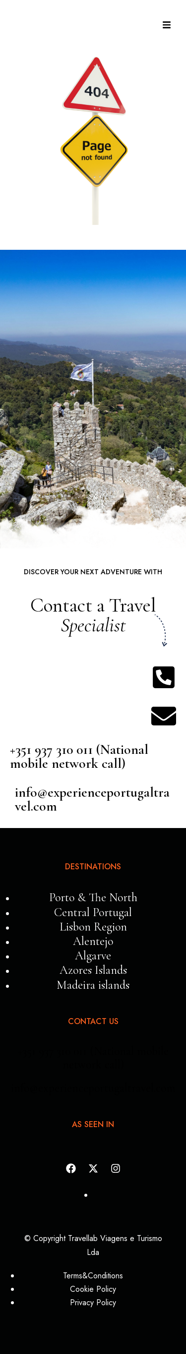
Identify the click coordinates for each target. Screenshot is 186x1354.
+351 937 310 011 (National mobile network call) (79, 756)
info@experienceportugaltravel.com (92, 799)
